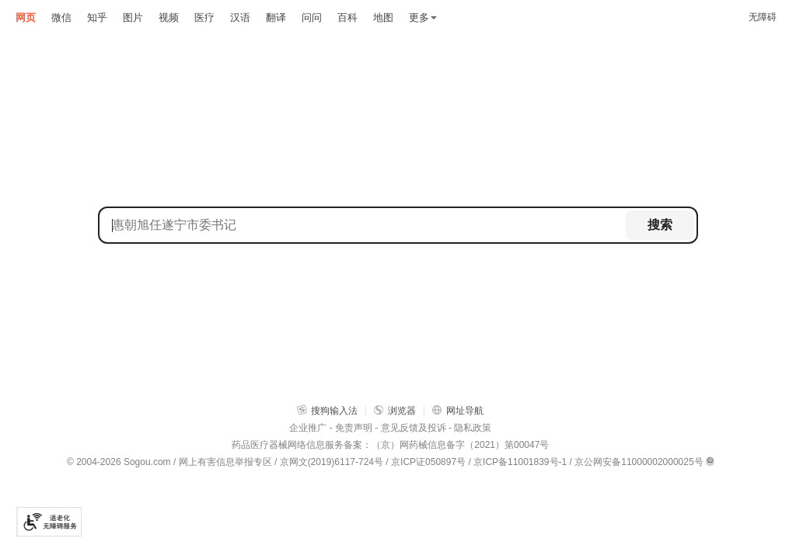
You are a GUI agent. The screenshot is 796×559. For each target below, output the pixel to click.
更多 (423, 17)
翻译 (276, 17)
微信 (61, 17)
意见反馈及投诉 (413, 427)
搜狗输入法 (327, 410)
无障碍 (763, 17)
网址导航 (458, 410)
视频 (169, 17)
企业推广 (307, 427)
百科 (347, 17)
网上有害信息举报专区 (225, 462)
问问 (312, 17)
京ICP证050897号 (428, 462)
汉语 (240, 17)
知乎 (97, 17)
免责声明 (353, 427)
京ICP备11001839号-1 (520, 462)
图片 (133, 17)
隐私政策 (472, 427)
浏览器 (395, 410)
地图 (383, 17)
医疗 (204, 17)
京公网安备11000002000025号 (638, 462)
